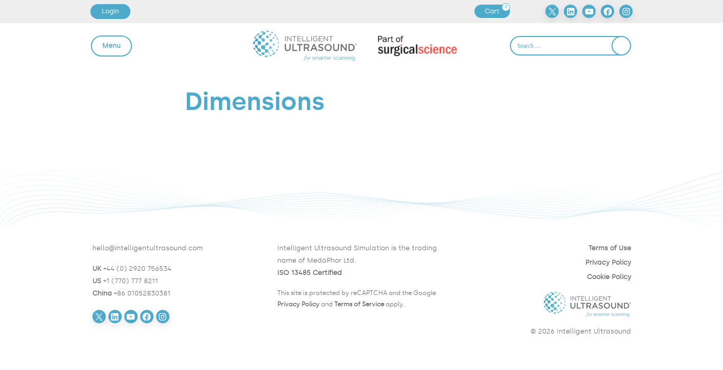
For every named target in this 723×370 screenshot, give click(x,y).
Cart (497, 11)
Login (110, 11)
